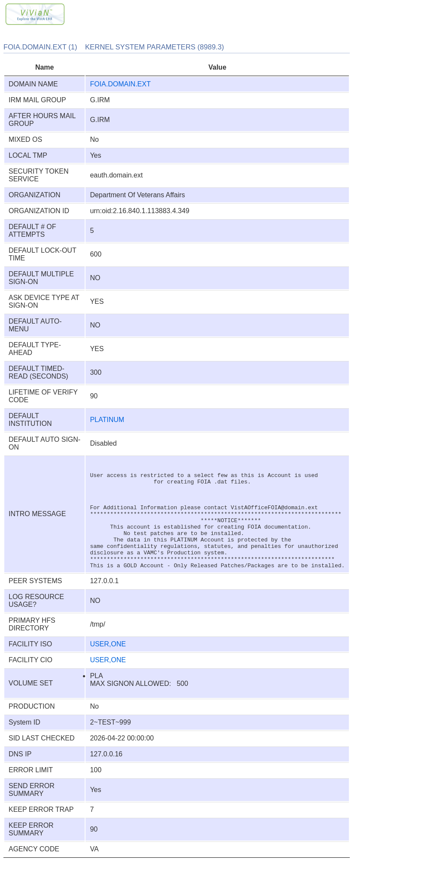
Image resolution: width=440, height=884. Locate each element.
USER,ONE (108, 666)
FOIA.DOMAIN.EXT (120, 84)
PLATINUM (107, 419)
